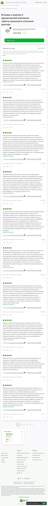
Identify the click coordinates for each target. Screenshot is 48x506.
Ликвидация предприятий (38, 453)
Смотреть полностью (8, 81)
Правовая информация (24, 497)
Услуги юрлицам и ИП (37, 459)
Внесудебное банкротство (22, 457)
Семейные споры (20, 464)
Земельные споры (21, 470)
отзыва (25, 32)
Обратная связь (4, 455)
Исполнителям (4, 453)
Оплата (2, 459)
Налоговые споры (36, 455)
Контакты (3, 462)
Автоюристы (19, 472)
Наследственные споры (22, 466)
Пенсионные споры (21, 459)
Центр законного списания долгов (24, 29)
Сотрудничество (4, 457)
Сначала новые (41, 48)
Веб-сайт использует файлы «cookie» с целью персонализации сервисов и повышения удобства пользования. (21, 486)
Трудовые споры (20, 461)
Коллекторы (19, 455)
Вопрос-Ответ (23, 2)
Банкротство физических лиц (23, 453)
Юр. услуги (8, 2)
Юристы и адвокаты (15, 2)
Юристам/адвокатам (29, 482)
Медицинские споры (21, 468)
